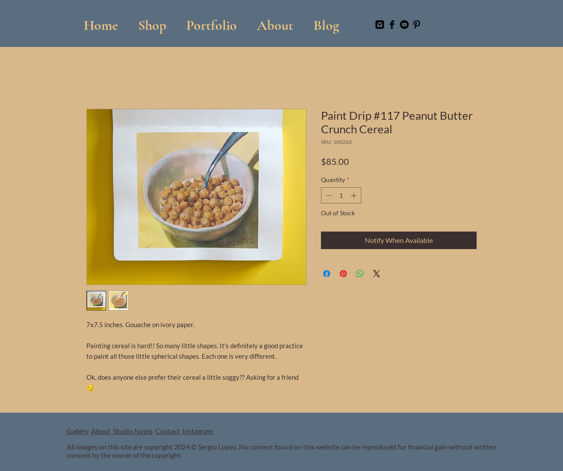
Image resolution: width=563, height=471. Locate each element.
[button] (211, 21)
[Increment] (354, 195)
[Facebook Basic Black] (392, 24)
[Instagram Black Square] (379, 24)
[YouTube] (404, 24)
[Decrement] (327, 195)
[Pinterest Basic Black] (416, 24)
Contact (168, 431)
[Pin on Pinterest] (343, 273)
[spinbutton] (341, 195)
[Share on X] (376, 273)
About (100, 431)
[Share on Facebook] (326, 273)
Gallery (78, 431)
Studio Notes (132, 431)
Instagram (197, 431)
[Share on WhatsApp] (360, 273)
